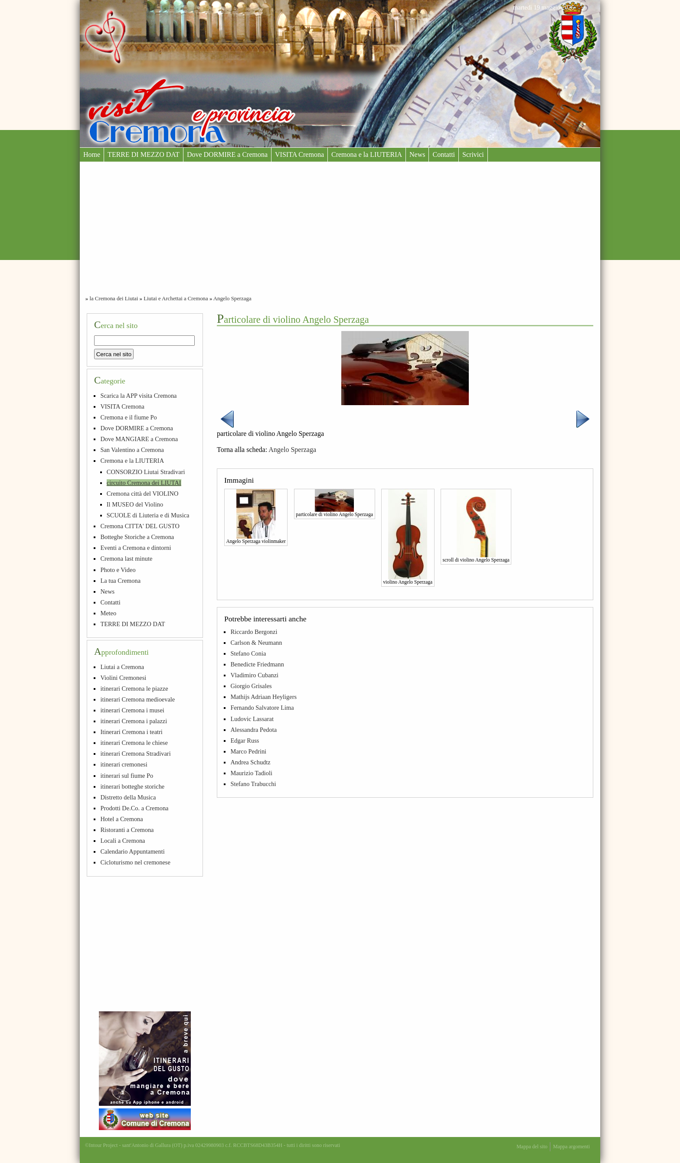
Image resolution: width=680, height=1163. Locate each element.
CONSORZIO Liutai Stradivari (146, 471)
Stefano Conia (248, 653)
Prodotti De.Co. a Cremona (134, 808)
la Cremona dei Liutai (113, 299)
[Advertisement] (340, 226)
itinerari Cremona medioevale (137, 699)
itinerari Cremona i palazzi (133, 721)
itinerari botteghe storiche (132, 786)
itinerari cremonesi (123, 764)
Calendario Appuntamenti (132, 851)
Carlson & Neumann (256, 642)
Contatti (443, 154)
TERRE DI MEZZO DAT (144, 154)
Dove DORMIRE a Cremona (227, 154)
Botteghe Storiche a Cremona (137, 536)
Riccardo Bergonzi (253, 631)
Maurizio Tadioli (251, 773)
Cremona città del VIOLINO (143, 493)
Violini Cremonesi (123, 677)
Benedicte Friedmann (257, 664)
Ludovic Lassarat (252, 718)
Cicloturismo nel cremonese (135, 862)
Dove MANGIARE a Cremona (139, 438)
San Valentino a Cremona (131, 449)
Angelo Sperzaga (232, 299)
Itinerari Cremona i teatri (131, 731)
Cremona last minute (126, 558)
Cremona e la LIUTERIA (366, 154)
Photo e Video (117, 569)
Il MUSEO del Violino (135, 504)
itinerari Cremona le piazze (134, 688)
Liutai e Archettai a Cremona (176, 299)
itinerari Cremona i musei (132, 710)
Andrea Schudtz (250, 762)
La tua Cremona (120, 580)
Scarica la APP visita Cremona (138, 395)
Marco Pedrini (248, 751)
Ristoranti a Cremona (127, 829)
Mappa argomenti (571, 1147)
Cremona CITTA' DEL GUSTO (140, 526)
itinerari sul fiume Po (126, 775)
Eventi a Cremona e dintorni (135, 547)
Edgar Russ (244, 740)
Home (91, 154)
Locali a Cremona (122, 840)
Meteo (108, 613)
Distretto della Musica (128, 797)
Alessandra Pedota (253, 729)
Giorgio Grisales (250, 685)
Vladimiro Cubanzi (254, 675)
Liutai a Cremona (122, 666)
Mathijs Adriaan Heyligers (263, 696)
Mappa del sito (532, 1147)
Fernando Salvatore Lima (262, 707)
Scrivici (473, 154)
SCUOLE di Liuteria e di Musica (148, 515)
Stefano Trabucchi (253, 783)
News (417, 154)
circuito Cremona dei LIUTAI (144, 482)
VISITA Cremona (299, 154)
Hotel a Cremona (121, 818)
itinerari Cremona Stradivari (135, 753)
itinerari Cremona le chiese (133, 742)
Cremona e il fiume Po (128, 417)
